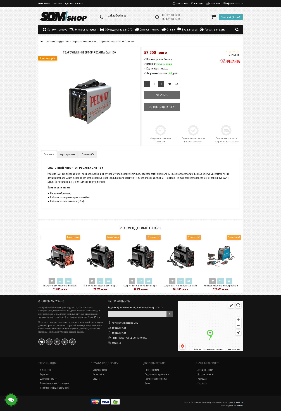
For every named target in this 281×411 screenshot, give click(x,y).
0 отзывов (234, 54)
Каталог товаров (55, 29)
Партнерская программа (156, 379)
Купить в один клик (162, 107)
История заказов (205, 374)
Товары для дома (212, 29)
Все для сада (187, 29)
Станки (168, 29)
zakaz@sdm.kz (117, 15)
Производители (152, 370)
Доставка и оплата (74, 3)
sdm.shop (116, 343)
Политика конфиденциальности (54, 388)
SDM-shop (239, 402)
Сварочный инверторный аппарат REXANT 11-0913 (187, 287)
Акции (147, 383)
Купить (162, 95)
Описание (49, 154)
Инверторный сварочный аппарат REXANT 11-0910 (107, 287)
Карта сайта (98, 374)
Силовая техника (146, 29)
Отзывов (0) (88, 154)
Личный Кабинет (205, 370)
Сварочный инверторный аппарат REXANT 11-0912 (147, 287)
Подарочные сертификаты (157, 374)
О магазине (43, 3)
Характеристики (67, 154)
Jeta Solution (238, 406)
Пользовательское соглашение (54, 383)
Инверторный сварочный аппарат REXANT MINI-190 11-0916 (67, 287)
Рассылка (202, 383)
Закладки (202, 379)
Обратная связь (100, 370)
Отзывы (96, 379)
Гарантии (57, 3)
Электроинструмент (83, 29)
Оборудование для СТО (116, 29)
